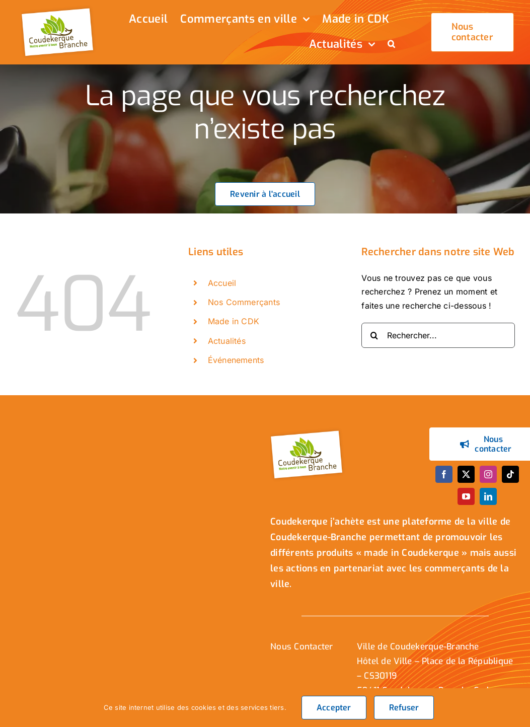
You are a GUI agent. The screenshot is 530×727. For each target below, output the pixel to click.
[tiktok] (510, 474)
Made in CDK (234, 321)
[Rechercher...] (438, 335)
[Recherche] (374, 335)
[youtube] (466, 496)
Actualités (227, 341)
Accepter (334, 707)
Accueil (222, 283)
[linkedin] (488, 496)
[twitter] (466, 474)
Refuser (404, 707)
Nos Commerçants (244, 302)
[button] (391, 45)
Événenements (236, 360)
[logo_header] (59, 9)
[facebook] (443, 474)
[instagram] (488, 474)
